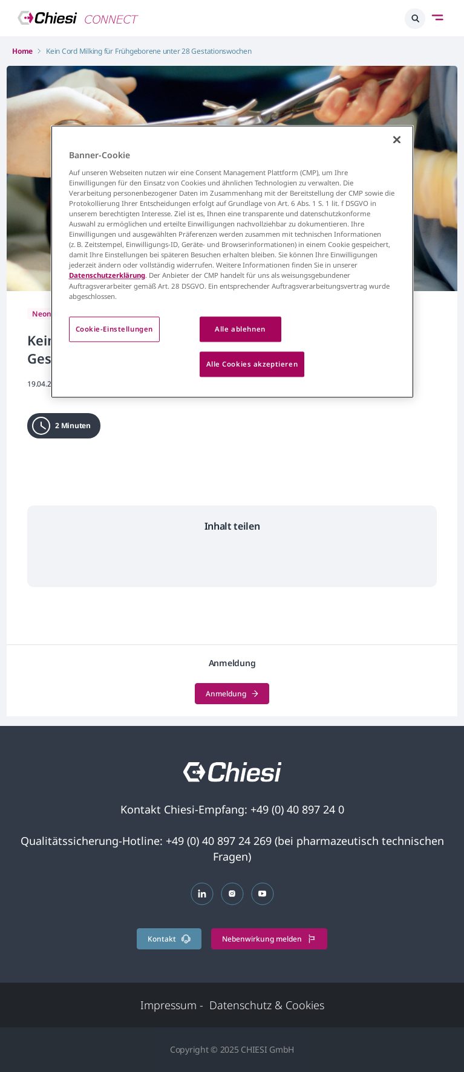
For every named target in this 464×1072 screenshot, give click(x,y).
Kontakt (169, 939)
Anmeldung (232, 693)
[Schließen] (397, 140)
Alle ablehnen (240, 328)
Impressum (171, 1005)
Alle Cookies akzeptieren (252, 363)
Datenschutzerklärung (107, 275)
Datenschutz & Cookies (266, 1005)
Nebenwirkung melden (269, 939)
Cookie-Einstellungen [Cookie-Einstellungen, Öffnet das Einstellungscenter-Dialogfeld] (114, 328)
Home (22, 51)
